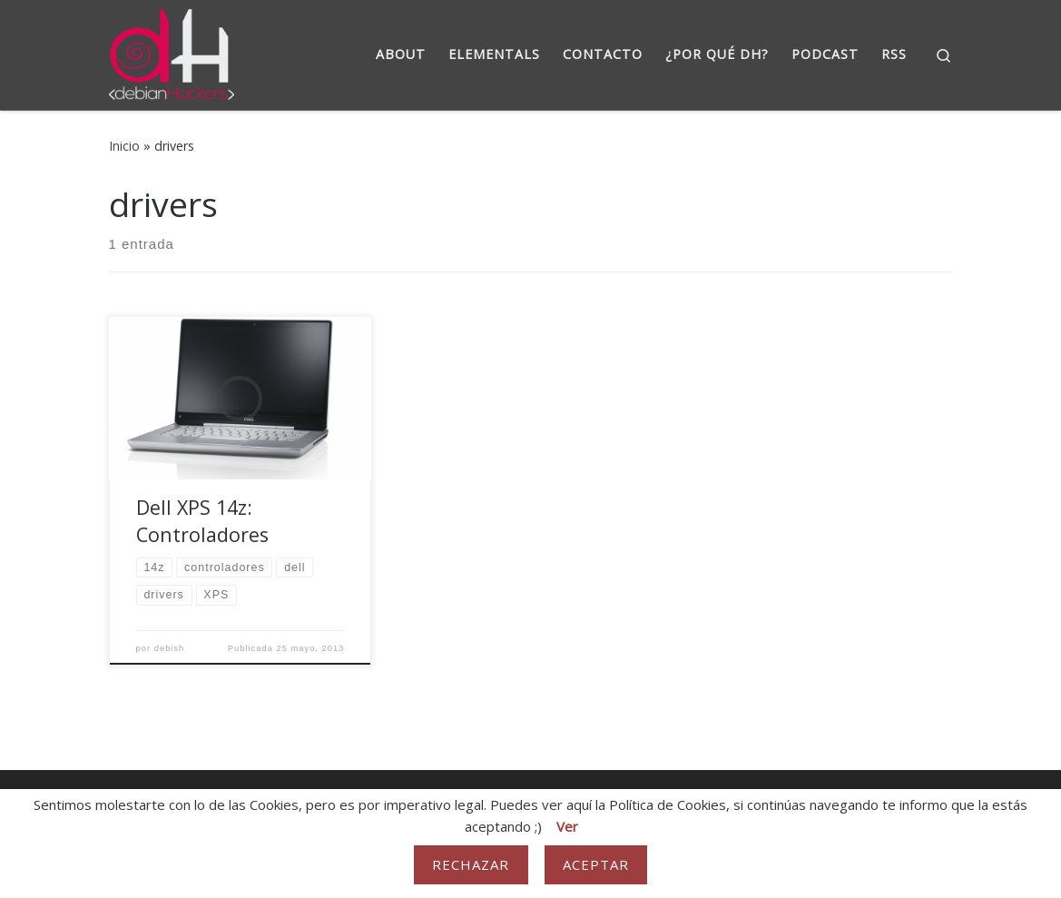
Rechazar (471, 864)
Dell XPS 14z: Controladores (202, 521)
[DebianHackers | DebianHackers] (172, 51)
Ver (567, 826)
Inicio (124, 145)
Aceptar (596, 864)
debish (169, 648)
